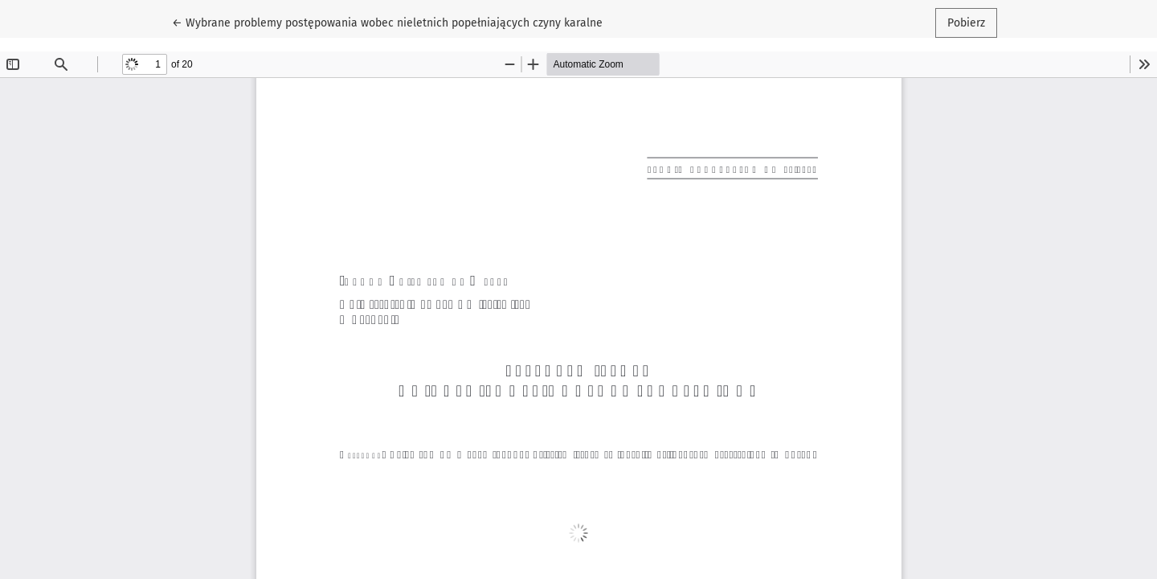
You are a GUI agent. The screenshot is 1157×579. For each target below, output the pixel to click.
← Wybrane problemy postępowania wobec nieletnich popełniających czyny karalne (387, 22)
